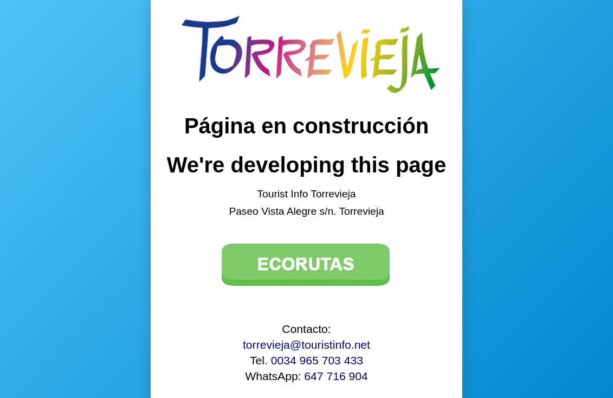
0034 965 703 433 (317, 360)
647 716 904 (335, 376)
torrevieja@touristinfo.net (306, 344)
